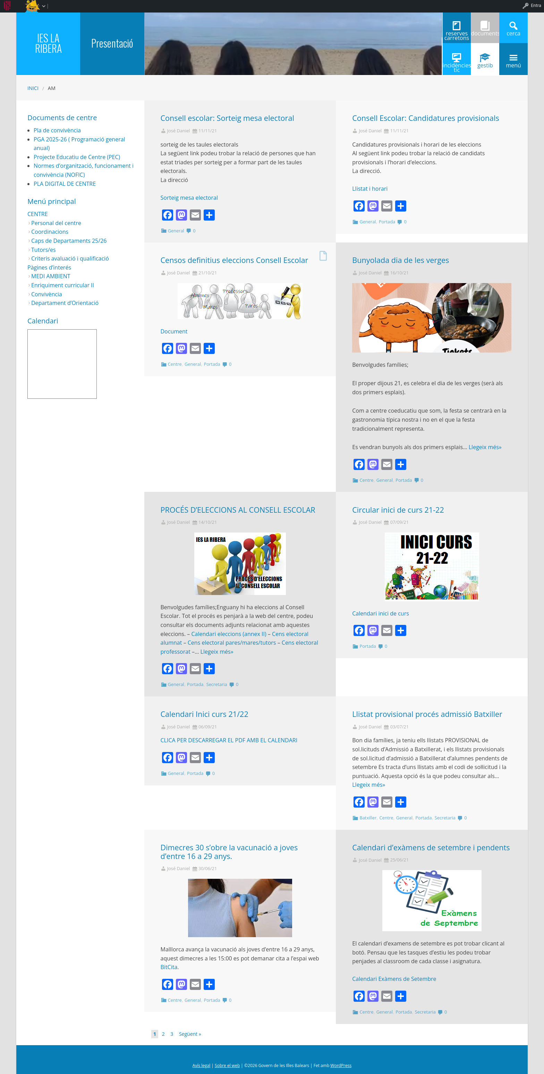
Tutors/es (43, 250)
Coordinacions (49, 232)
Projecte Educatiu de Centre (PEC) (77, 157)
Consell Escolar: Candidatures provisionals (425, 118)
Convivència (46, 294)
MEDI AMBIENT (50, 276)
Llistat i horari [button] (370, 188)
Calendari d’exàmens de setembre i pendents (431, 847)
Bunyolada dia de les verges (400, 260)
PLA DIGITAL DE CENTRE (65, 184)
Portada (387, 221)
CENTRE (37, 214)
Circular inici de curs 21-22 (398, 510)
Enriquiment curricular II (62, 285)
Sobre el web (227, 1065)
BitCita (169, 967)
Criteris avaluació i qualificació (70, 258)
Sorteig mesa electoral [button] (189, 197)
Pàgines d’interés (49, 267)
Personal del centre (56, 223)
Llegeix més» (485, 447)
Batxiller (367, 818)
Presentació (112, 43)
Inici (33, 88)
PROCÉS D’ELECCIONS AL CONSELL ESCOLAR (238, 510)
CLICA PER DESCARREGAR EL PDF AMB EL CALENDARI (229, 740)
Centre (175, 364)
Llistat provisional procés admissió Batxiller (427, 714)
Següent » (190, 1034)
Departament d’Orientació (65, 303)
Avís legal (201, 1065)
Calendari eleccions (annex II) (228, 634)
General (176, 231)
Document (174, 331)
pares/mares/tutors (250, 642)
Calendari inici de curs (380, 613)
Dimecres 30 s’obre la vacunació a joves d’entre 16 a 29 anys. (229, 851)
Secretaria (216, 684)
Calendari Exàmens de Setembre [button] (394, 979)
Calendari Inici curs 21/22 (204, 714)
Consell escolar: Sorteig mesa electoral (227, 118)
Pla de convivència (57, 130)
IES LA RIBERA (48, 43)
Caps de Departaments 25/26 (69, 241)
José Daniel (178, 131)
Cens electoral (206, 642)
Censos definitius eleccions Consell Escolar (234, 260)
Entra (536, 5)
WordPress (340, 1065)
